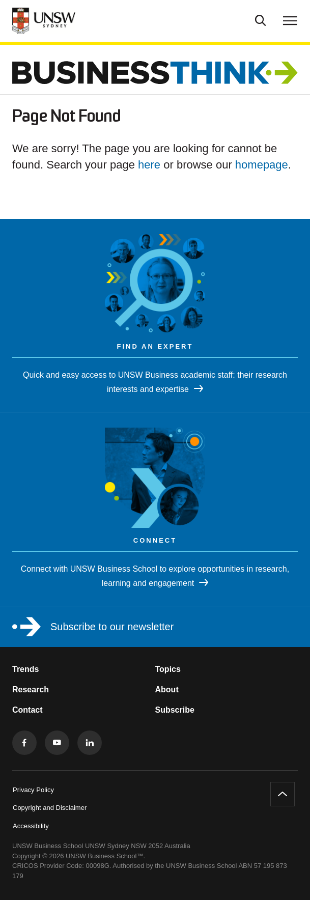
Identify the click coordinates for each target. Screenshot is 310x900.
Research (30, 689)
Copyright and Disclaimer (50, 807)
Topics (168, 669)
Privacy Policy (33, 790)
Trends (25, 669)
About (167, 689)
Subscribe (174, 710)
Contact (27, 710)
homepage (261, 164)
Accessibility (31, 826)
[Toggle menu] (290, 20)
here (149, 164)
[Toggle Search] (260, 19)
